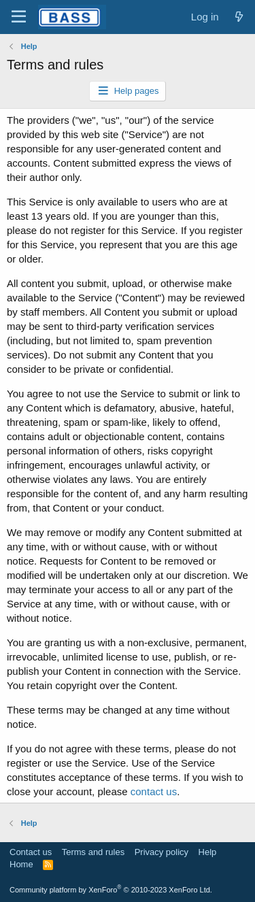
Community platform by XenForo (111, 890)
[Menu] (19, 17)
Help (208, 852)
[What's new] (239, 16)
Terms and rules (93, 852)
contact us (154, 791)
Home (21, 864)
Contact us (31, 852)
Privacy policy (161, 852)
